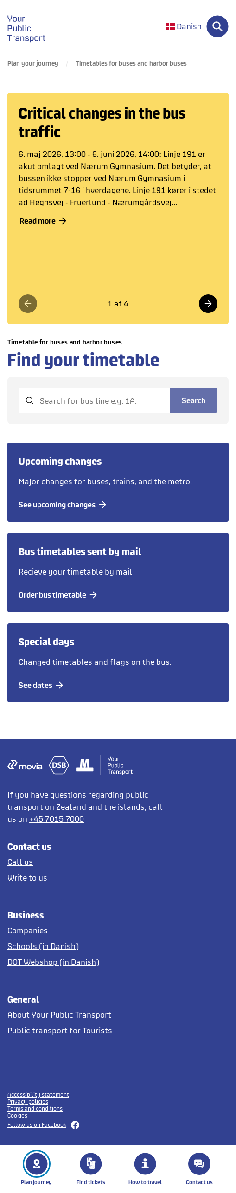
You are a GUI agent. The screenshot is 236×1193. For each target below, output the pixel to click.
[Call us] (88, 861)
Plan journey (36, 1169)
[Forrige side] (28, 303)
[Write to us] (88, 877)
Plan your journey (32, 63)
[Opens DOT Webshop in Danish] (88, 961)
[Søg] (217, 26)
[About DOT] (88, 1014)
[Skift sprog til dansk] (184, 26)
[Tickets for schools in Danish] (88, 946)
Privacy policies (27, 1102)
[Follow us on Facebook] (118, 1125)
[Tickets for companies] (88, 930)
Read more (44, 220)
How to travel (145, 1169)
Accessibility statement (38, 1095)
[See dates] (42, 685)
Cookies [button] (17, 1115)
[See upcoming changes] (64, 505)
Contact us (199, 1169)
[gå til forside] (32, 26)
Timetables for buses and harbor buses (131, 63)
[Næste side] (208, 303)
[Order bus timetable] (59, 595)
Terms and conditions (35, 1109)
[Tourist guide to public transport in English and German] (88, 1030)
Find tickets (91, 1169)
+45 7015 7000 (56, 818)
